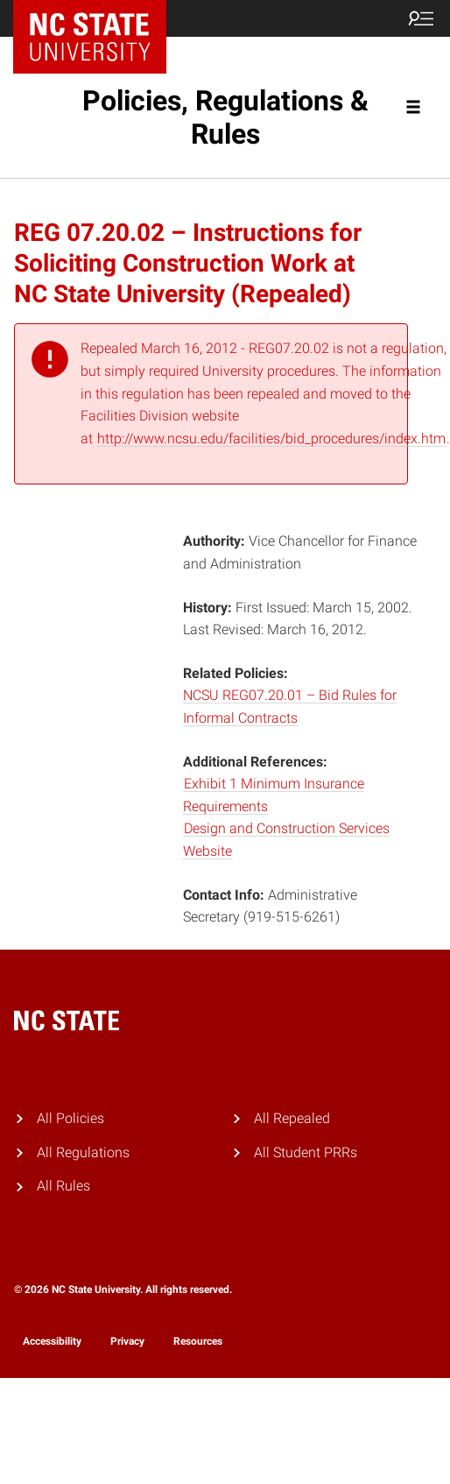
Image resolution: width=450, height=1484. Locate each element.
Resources (197, 1341)
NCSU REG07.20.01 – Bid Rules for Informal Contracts (290, 706)
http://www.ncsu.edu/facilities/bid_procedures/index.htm (271, 438)
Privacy (127, 1341)
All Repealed (292, 1118)
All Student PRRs (305, 1152)
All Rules (63, 1185)
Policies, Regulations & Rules (225, 118)
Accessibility (52, 1341)
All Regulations (83, 1152)
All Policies (70, 1118)
